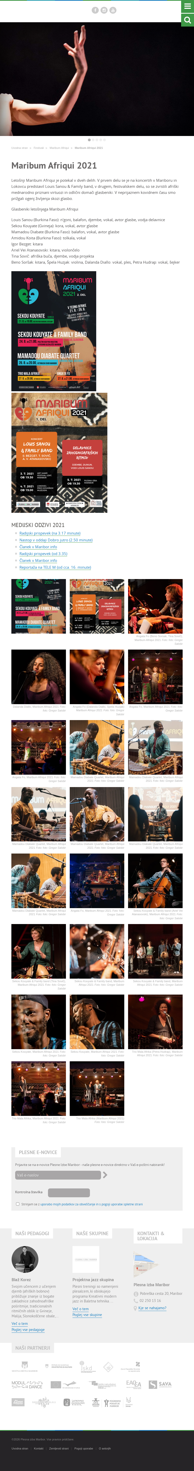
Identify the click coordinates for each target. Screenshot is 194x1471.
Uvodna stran (19, 147)
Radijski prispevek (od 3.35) (43, 553)
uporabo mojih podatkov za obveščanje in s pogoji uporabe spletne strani (91, 1204)
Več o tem (20, 1324)
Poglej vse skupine (87, 1315)
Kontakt (38, 1448)
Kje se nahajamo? (152, 1308)
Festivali (39, 147)
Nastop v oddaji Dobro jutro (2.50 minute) (55, 539)
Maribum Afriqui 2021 (89, 147)
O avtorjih (105, 1448)
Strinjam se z (82, 1204)
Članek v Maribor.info (38, 546)
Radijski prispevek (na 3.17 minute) (49, 533)
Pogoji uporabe (84, 1448)
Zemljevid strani (59, 1448)
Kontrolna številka (28, 1192)
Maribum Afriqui (59, 147)
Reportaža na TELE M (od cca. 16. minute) (55, 567)
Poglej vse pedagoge (28, 1330)
